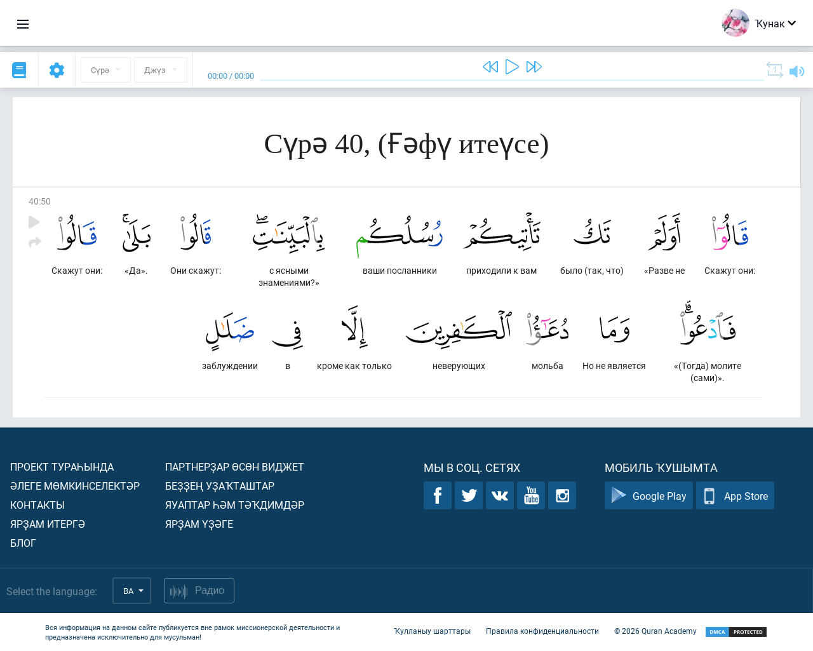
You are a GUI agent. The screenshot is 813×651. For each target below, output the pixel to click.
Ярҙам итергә (47, 523)
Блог (23, 542)
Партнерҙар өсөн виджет (234, 466)
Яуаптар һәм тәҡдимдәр (234, 504)
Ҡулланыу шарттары (432, 631)
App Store (735, 496)
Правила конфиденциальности (542, 631)
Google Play (649, 496)
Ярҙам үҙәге (199, 523)
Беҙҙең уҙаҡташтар (219, 485)
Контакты (37, 504)
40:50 (40, 201)
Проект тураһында (62, 466)
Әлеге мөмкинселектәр (75, 485)
